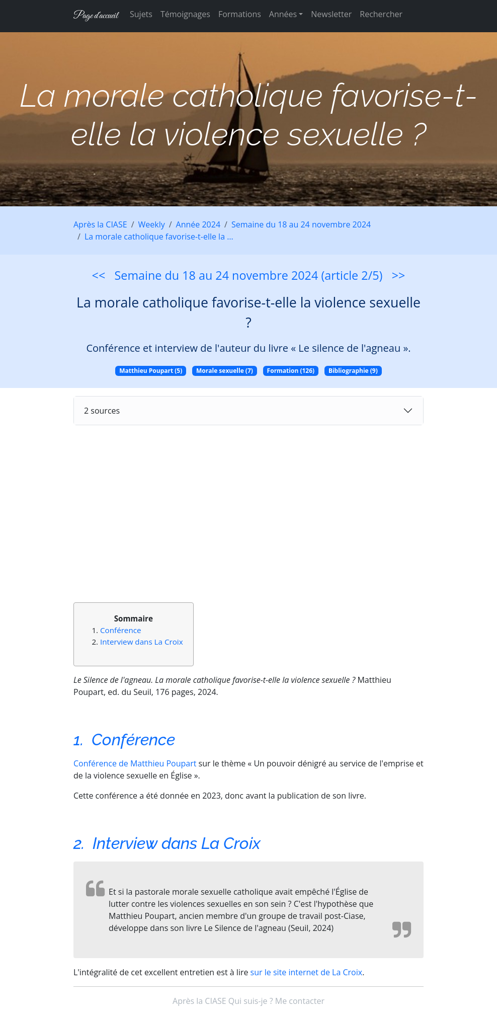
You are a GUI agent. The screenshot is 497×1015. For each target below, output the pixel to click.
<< (99, 275)
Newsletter (331, 14)
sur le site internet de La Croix (307, 972)
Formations (239, 14)
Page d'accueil (95, 16)
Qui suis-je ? (250, 1000)
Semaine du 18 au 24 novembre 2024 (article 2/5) (249, 275)
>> (398, 275)
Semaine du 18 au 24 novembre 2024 (301, 224)
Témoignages (185, 14)
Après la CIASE (100, 224)
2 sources (102, 410)
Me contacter (299, 1000)
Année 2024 (198, 224)
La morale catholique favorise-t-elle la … (159, 236)
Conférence (120, 630)
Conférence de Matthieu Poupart (134, 763)
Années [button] (283, 14)
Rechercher (381, 14)
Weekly (151, 224)
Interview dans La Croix (141, 642)
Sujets (141, 14)
